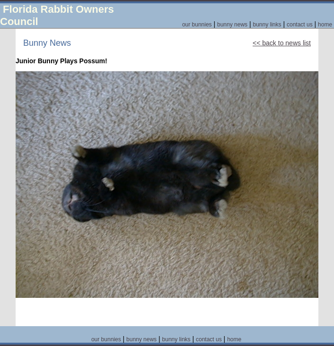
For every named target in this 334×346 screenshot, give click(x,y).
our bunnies (197, 24)
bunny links (267, 24)
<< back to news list (282, 43)
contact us (300, 24)
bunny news (232, 24)
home (325, 24)
